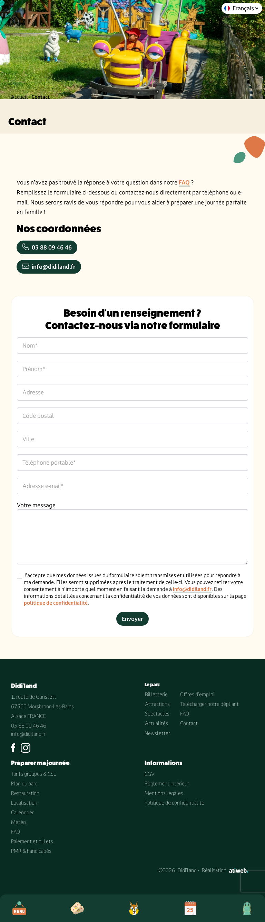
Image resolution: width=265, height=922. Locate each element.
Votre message (36, 505)
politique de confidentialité (56, 603)
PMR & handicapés (31, 851)
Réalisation (225, 870)
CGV (150, 774)
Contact (189, 723)
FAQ (184, 182)
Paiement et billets (32, 841)
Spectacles (157, 713)
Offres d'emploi (197, 694)
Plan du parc (24, 783)
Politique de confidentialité (174, 802)
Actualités (156, 723)
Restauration (25, 793)
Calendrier (22, 812)
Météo (18, 822)
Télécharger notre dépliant (209, 704)
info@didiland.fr (49, 267)
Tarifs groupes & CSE (33, 774)
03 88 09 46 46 (47, 247)
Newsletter (157, 733)
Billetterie (156, 694)
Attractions (157, 704)
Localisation (24, 802)
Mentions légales (164, 793)
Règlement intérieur (167, 783)
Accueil (19, 97)
